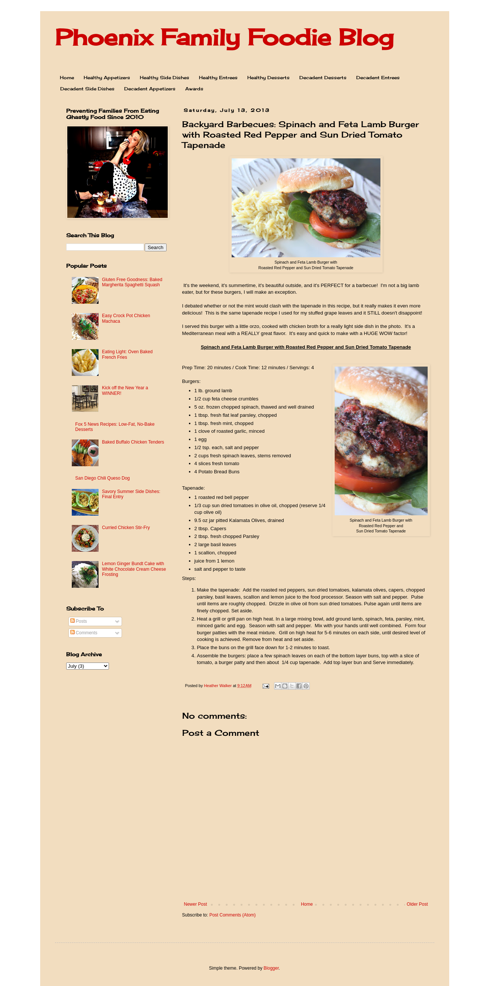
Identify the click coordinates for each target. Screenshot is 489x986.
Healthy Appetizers (107, 77)
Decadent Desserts (323, 77)
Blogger (271, 968)
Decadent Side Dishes (87, 88)
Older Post (417, 904)
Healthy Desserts (268, 77)
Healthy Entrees (218, 77)
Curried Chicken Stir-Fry (126, 527)
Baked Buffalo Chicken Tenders (133, 442)
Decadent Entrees (378, 77)
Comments (83, 632)
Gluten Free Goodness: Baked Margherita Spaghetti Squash (132, 282)
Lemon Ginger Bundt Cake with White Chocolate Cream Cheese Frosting (134, 569)
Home (67, 77)
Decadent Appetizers (150, 88)
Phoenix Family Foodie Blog (224, 37)
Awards (194, 88)
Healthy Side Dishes (164, 77)
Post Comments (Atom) (232, 915)
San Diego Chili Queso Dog (102, 478)
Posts (78, 621)
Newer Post (195, 904)
